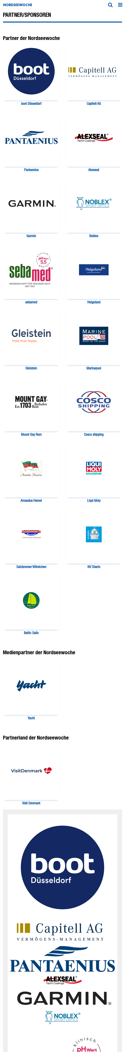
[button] (110, 5)
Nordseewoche (17, 5)
